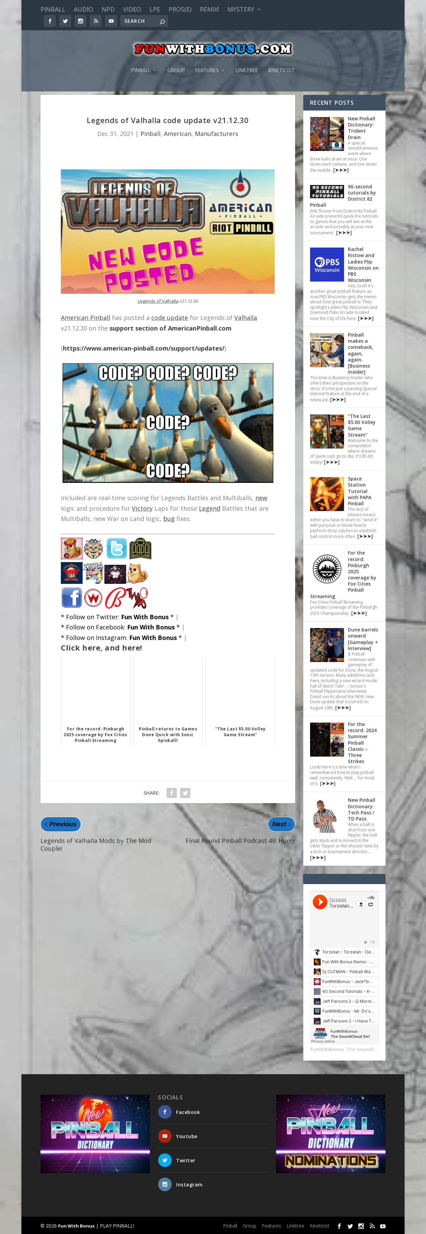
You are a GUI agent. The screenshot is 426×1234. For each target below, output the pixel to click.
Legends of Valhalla (158, 301)
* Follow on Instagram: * (121, 637)
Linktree (247, 60)
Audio (83, 9)
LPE (155, 9)
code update (169, 318)
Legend (209, 508)
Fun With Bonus (76, 1226)
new (261, 498)
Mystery (240, 9)
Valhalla (245, 318)
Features (207, 60)
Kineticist (281, 60)
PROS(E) (180, 9)
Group (176, 60)
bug (169, 518)
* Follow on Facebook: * (120, 627)
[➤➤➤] (340, 170)
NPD (108, 9)
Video (132, 9)
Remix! (209, 9)
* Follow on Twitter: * (117, 617)
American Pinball (85, 318)
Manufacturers (216, 134)
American (177, 134)
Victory (142, 508)
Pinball (52, 9)
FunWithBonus (327, 1049)
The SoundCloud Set (370, 1049)
